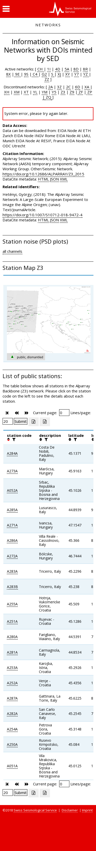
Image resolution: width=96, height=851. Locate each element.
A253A (12, 667)
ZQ (48, 97)
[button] (6, 9)
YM (44, 91)
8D (76, 68)
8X (8, 74)
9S (26, 74)
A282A (12, 713)
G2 (44, 74)
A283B (12, 586)
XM (16, 91)
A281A (12, 652)
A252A (12, 682)
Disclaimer (70, 810)
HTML (43, 179)
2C (68, 86)
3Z (59, 86)
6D (77, 86)
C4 (35, 74)
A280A (12, 636)
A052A (12, 490)
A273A (12, 471)
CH (40, 68)
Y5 (54, 91)
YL (35, 91)
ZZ (47, 79)
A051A (12, 765)
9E (17, 74)
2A (50, 86)
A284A (12, 453)
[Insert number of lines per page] (8, 421)
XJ (59, 74)
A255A (12, 604)
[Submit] (20, 421)
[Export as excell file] (33, 421)
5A (67, 68)
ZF (80, 91)
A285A (12, 509)
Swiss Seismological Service (35, 810)
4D (57, 68)
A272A (12, 556)
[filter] (13, 439)
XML (64, 179)
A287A (12, 698)
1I (49, 68)
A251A (12, 621)
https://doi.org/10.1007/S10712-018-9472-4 (42, 214)
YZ (86, 74)
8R (85, 68)
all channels (12, 251)
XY (67, 74)
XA (87, 86)
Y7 (76, 74)
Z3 (63, 91)
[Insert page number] (64, 412)
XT (26, 91)
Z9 (72, 91)
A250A (12, 744)
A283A (12, 571)
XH (6, 91)
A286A (12, 540)
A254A (12, 729)
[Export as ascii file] (45, 421)
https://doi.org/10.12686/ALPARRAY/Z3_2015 (43, 173)
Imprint (87, 810)
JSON (54, 179)
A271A (12, 525)
